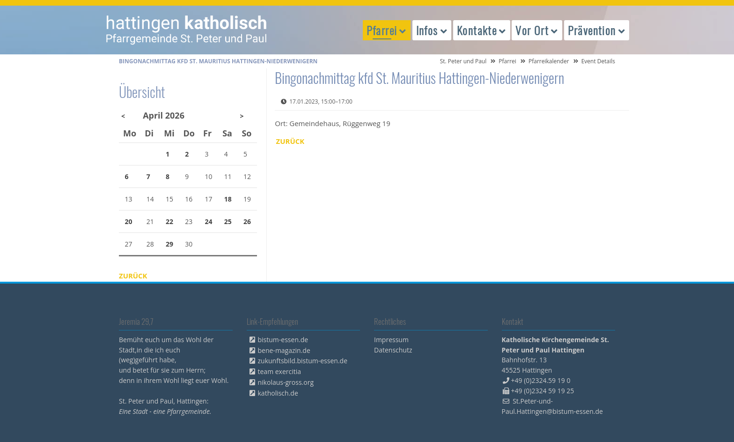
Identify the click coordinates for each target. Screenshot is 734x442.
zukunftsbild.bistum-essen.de (303, 360)
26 (247, 221)
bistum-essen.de (283, 339)
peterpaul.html (187, 30)
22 (169, 221)
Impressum (391, 339)
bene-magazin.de (284, 350)
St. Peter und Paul (463, 61)
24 (209, 221)
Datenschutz (393, 349)
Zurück (290, 141)
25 (228, 221)
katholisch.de (278, 393)
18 (228, 199)
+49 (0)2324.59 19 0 (541, 380)
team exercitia (279, 371)
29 (169, 244)
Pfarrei (507, 61)
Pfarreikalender (548, 61)
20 (128, 221)
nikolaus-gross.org (286, 382)
